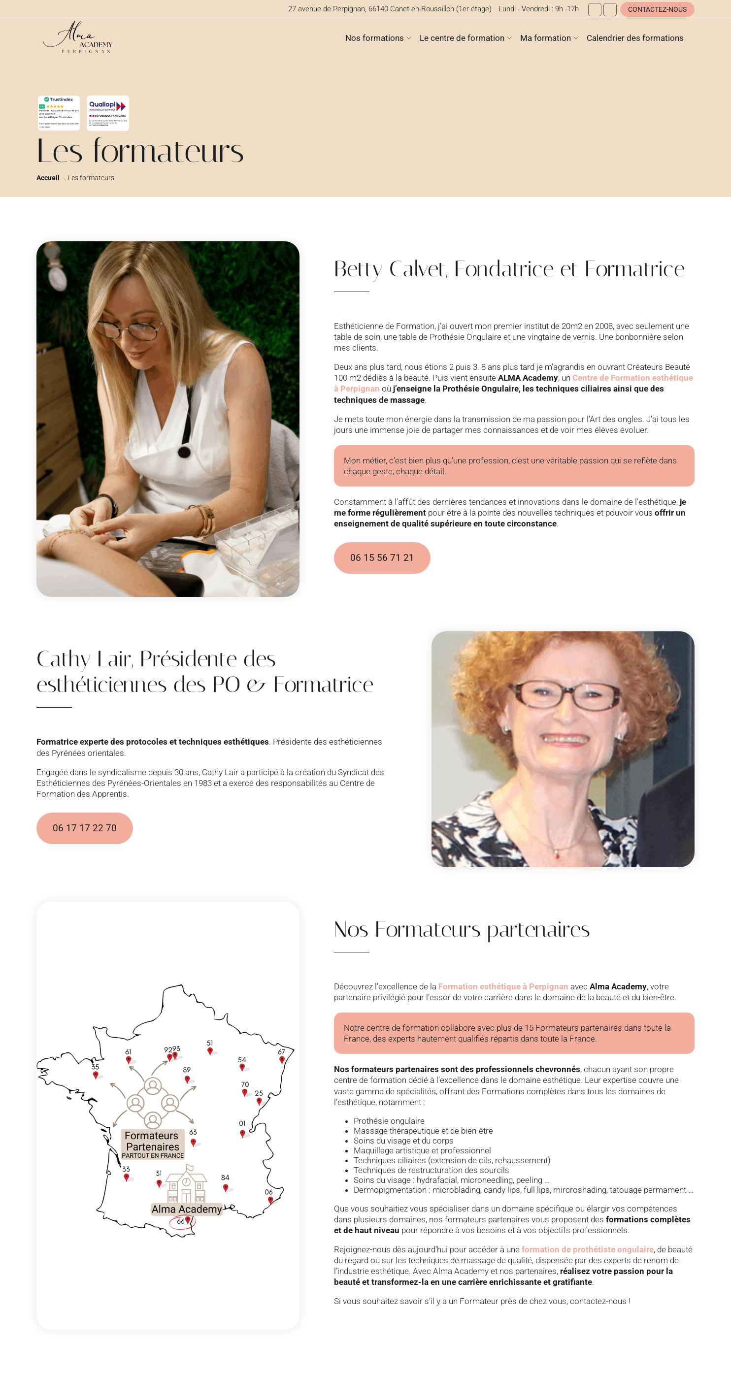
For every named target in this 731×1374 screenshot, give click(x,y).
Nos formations (374, 38)
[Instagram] (610, 9)
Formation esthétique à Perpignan (503, 986)
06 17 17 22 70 (85, 828)
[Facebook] (594, 9)
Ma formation (545, 38)
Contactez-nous (657, 9)
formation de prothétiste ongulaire (588, 1249)
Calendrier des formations (635, 38)
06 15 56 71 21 (382, 558)
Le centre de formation (462, 38)
